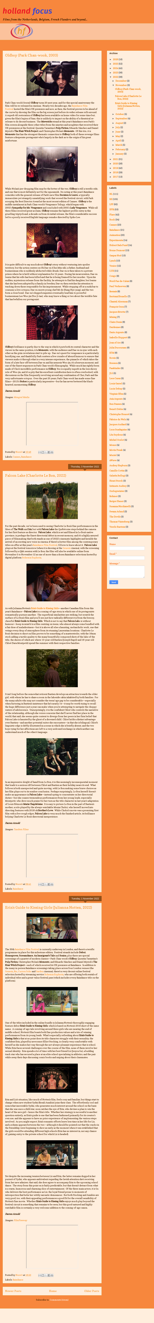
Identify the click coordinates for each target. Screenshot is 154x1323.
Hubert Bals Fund (118, 245)
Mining (113, 317)
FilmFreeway (20, 1220)
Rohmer (113, 496)
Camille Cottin (116, 470)
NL (110, 194)
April (118, 140)
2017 (116, 176)
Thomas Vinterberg (119, 521)
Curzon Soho (24, 971)
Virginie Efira (116, 393)
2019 (116, 168)
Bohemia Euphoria (31, 557)
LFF (111, 204)
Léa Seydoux (116, 434)
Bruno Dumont (117, 250)
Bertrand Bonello (118, 296)
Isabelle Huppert (118, 337)
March (119, 144)
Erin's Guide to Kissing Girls (45, 608)
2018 (116, 172)
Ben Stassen (115, 404)
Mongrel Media (21, 397)
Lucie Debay (115, 388)
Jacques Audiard (117, 424)
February (121, 149)
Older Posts (91, 1291)
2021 (116, 159)
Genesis (67, 548)
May (118, 136)
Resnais (113, 291)
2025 (116, 63)
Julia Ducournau (117, 347)
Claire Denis (115, 322)
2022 (116, 77)
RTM (111, 352)
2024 (116, 68)
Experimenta (116, 240)
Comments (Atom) (59, 1299)
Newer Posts (13, 1291)
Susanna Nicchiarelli (120, 506)
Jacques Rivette (117, 311)
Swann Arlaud (116, 511)
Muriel (113, 455)
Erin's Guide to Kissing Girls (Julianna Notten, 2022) (48, 907)
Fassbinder (114, 368)
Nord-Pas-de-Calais (119, 281)
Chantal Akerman (118, 301)
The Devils (114, 516)
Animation (114, 235)
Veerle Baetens (117, 526)
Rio (15, 971)
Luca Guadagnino (118, 429)
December (121, 80)
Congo (112, 276)
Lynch (112, 260)
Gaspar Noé (115, 255)
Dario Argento (116, 332)
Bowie (112, 357)
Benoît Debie (116, 409)
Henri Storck (116, 480)
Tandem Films (21, 829)
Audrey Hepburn (118, 465)
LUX (111, 270)
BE (110, 199)
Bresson (113, 363)
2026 (116, 59)
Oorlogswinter (116, 491)
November (121, 85)
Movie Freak (116, 450)
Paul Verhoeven (117, 286)
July (118, 127)
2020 (116, 163)
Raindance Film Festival (45, 545)
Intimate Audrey (118, 485)
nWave (112, 460)
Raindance (26, 456)
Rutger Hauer (116, 501)
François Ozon (116, 306)
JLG (111, 373)
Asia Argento (116, 398)
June (118, 131)
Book (112, 219)
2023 (116, 72)
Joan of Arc (115, 342)
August (120, 123)
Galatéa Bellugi (117, 475)
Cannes (16, 456)
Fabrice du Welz (117, 419)
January (120, 153)
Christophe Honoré (119, 414)
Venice (112, 265)
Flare (112, 214)
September (122, 118)
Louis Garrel (115, 383)
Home (53, 1291)
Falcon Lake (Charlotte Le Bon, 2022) (35, 475)
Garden (39, 971)
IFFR (111, 209)
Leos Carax (115, 378)
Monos (112, 445)
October (120, 114)
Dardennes (114, 327)
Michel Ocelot (116, 439)
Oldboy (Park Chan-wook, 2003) (31, 55)
